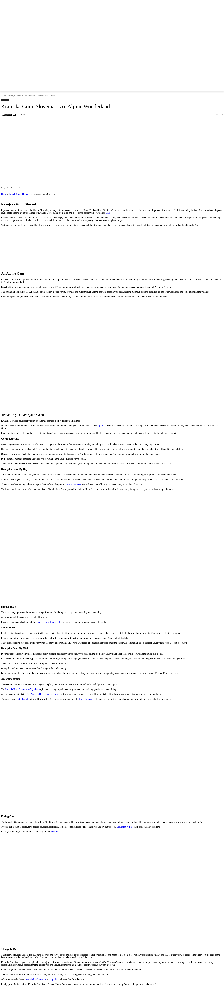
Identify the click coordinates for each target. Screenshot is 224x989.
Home (3, 96)
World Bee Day (74, 484)
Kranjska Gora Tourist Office (49, 622)
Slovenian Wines (124, 827)
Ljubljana (102, 425)
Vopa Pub (54, 831)
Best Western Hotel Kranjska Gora (42, 694)
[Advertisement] (112, 249)
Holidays (11, 96)
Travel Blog (14, 194)
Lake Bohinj (40, 979)
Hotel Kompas (85, 699)
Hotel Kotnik (22, 699)
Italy (108, 213)
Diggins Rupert (9, 115)
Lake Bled (29, 979)
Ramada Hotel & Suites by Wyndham (22, 689)
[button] (138, 87)
